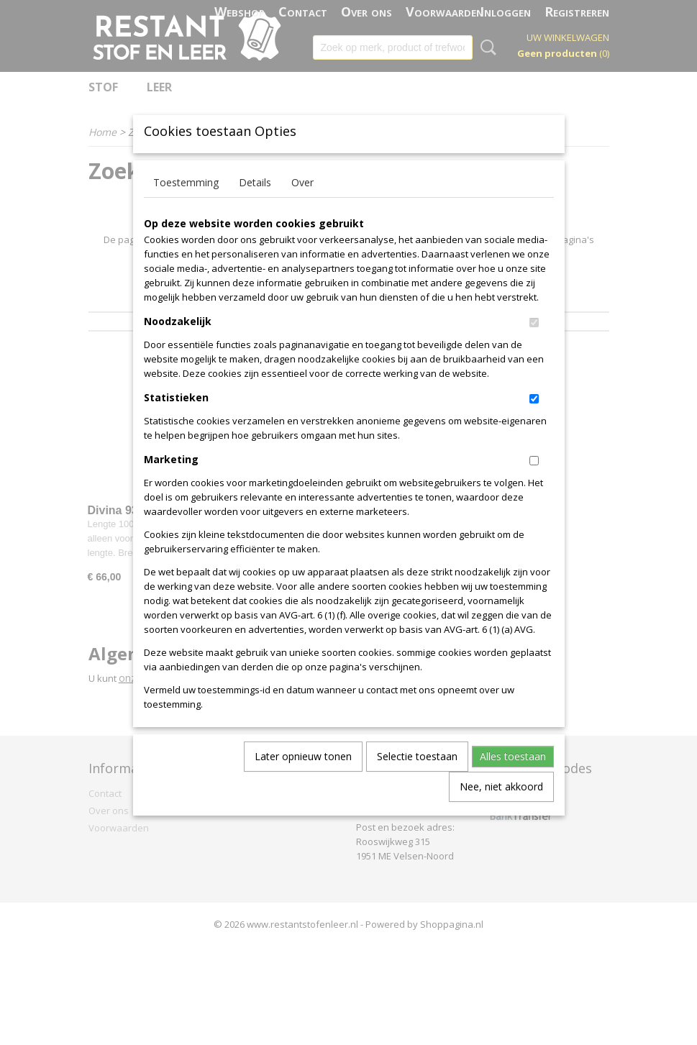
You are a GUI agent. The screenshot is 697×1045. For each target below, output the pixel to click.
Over (302, 205)
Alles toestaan (513, 779)
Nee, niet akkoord (501, 809)
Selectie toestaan (417, 779)
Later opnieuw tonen (303, 779)
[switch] (534, 345)
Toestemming (186, 205)
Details (255, 205)
